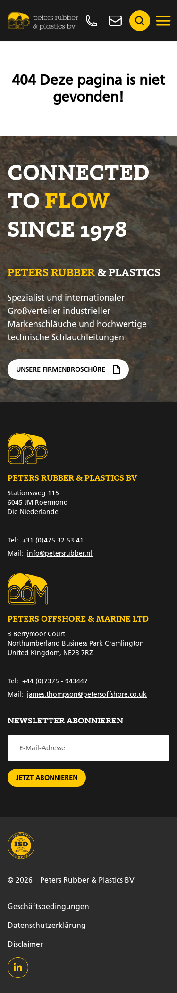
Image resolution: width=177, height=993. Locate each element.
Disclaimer (25, 944)
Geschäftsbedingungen (48, 906)
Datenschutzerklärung (47, 925)
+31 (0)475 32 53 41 (46, 540)
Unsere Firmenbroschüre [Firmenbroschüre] (68, 373)
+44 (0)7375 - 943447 (48, 681)
